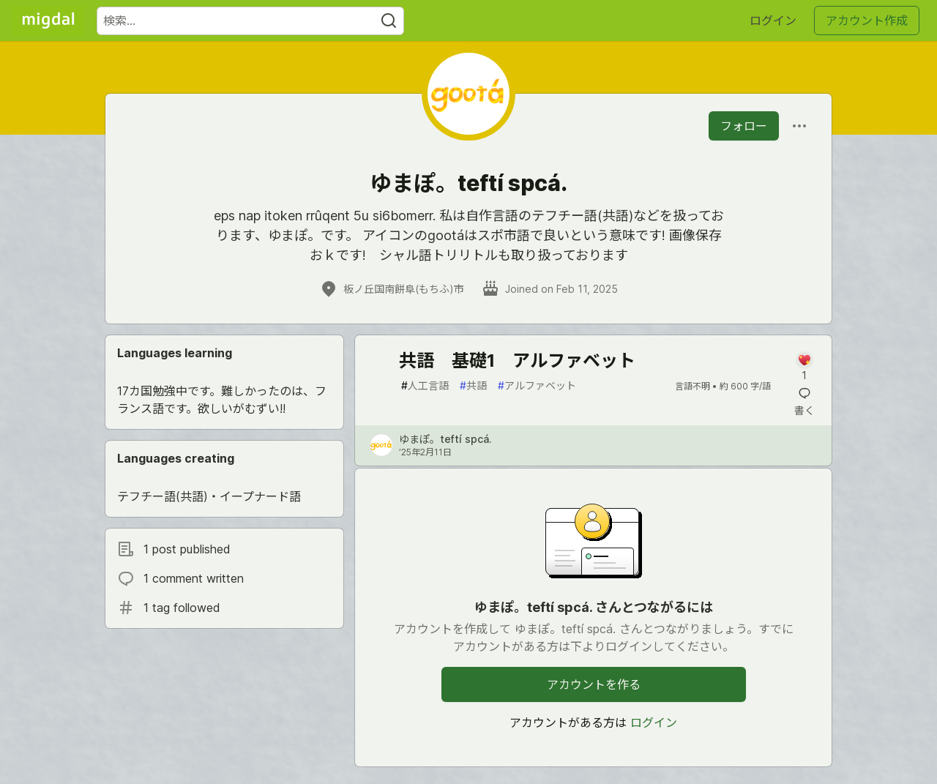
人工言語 (425, 385)
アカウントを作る (594, 684)
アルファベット (537, 385)
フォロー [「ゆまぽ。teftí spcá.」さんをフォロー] (743, 126)
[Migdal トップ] (48, 20)
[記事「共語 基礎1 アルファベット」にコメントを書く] (804, 367)
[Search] (388, 20)
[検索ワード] (250, 21)
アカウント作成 (867, 20)
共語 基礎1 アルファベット (517, 360)
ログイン (773, 20)
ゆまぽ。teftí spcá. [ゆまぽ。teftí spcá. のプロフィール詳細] (445, 439)
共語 (473, 385)
